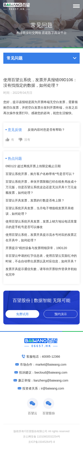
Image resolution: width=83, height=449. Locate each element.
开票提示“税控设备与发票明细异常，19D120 (36, 248)
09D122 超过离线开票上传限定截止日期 (33, 166)
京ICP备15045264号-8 (41, 441)
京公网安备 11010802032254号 (41, 436)
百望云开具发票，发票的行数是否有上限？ (35, 200)
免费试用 (22, 314)
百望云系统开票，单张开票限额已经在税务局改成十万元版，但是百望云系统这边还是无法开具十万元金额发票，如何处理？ (41, 187)
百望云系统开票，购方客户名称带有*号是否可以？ (40, 174)
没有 (27, 139)
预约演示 (60, 314)
